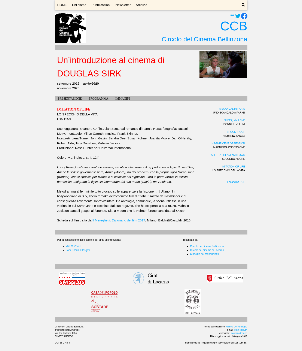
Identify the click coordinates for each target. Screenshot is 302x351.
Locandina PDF (236, 182)
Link (232, 15)
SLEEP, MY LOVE (234, 120)
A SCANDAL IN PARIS (232, 108)
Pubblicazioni (100, 5)
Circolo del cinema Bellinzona (207, 246)
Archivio (141, 5)
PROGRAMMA (99, 98)
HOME (62, 5)
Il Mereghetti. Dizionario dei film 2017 (118, 220)
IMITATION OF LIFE (233, 166)
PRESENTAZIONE (70, 98)
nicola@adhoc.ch (239, 333)
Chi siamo (79, 5)
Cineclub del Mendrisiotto (204, 253)
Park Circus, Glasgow (78, 250)
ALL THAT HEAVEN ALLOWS (228, 155)
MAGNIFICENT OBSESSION (228, 143)
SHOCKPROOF (236, 131)
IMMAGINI (122, 98)
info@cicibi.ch (240, 330)
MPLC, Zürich (73, 246)
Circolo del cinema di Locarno (207, 250)
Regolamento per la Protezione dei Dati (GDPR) (224, 343)
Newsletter (123, 5)
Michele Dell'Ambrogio (236, 327)
